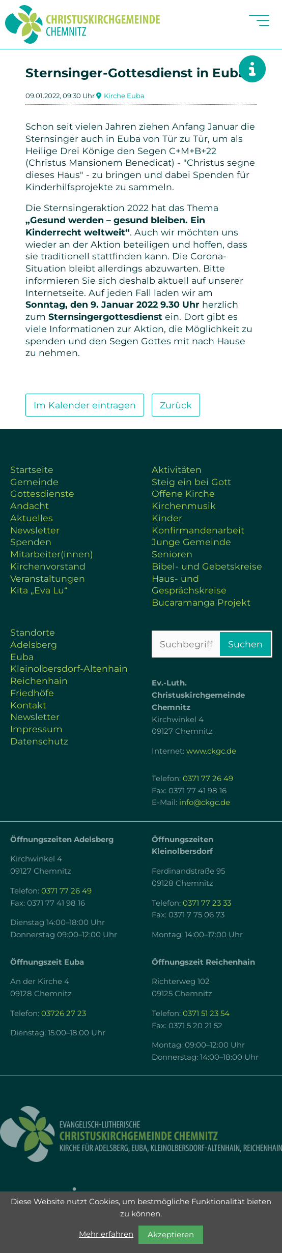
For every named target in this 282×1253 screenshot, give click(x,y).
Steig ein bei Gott (191, 481)
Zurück (176, 405)
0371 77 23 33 (207, 903)
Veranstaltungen (47, 578)
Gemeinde (34, 481)
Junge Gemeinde (191, 541)
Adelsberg (33, 644)
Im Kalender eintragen (85, 405)
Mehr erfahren (106, 1234)
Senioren (172, 554)
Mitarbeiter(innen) (51, 554)
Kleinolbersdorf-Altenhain (69, 668)
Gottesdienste (42, 493)
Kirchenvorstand (48, 566)
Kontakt (28, 705)
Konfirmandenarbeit (198, 530)
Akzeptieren (171, 1234)
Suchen (245, 644)
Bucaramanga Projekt (201, 602)
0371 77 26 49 (208, 778)
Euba (22, 656)
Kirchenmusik (184, 505)
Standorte (32, 632)
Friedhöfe (32, 693)
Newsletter (35, 530)
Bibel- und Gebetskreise (207, 566)
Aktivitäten (177, 469)
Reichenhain (39, 680)
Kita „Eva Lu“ (39, 590)
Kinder (167, 518)
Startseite (31, 469)
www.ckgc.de (211, 751)
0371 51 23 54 (206, 1013)
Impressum (36, 729)
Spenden (30, 541)
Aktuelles (31, 518)
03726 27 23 (63, 1013)
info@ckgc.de (204, 802)
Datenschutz (39, 741)
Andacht (29, 505)
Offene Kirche (183, 493)
